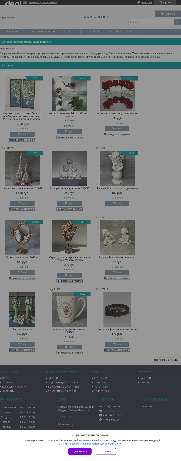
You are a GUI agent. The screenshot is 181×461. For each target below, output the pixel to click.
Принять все (80, 451)
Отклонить (106, 451)
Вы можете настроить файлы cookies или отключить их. (89, 443)
